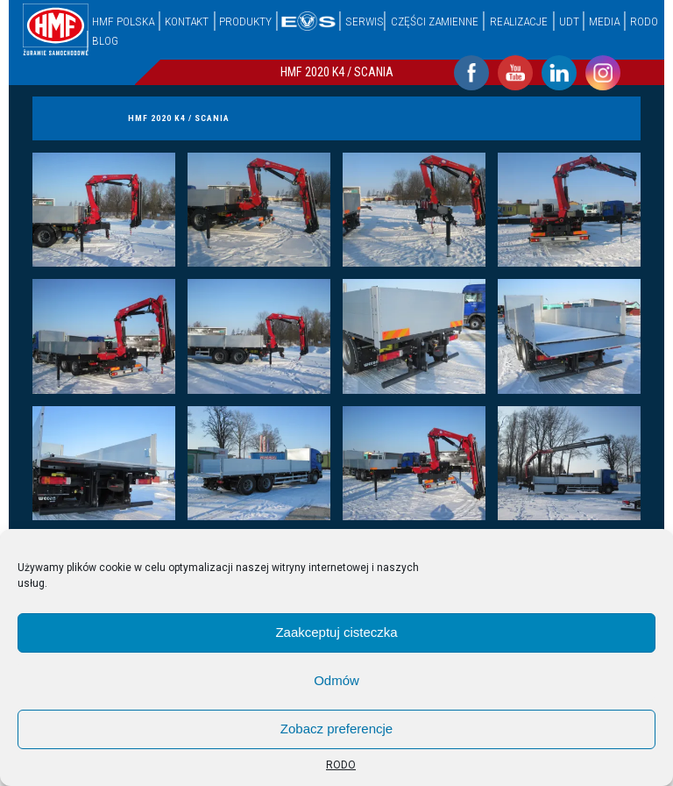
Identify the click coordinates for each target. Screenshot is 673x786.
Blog (105, 40)
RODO (341, 765)
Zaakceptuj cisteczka (336, 632)
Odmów (336, 680)
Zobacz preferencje (336, 728)
